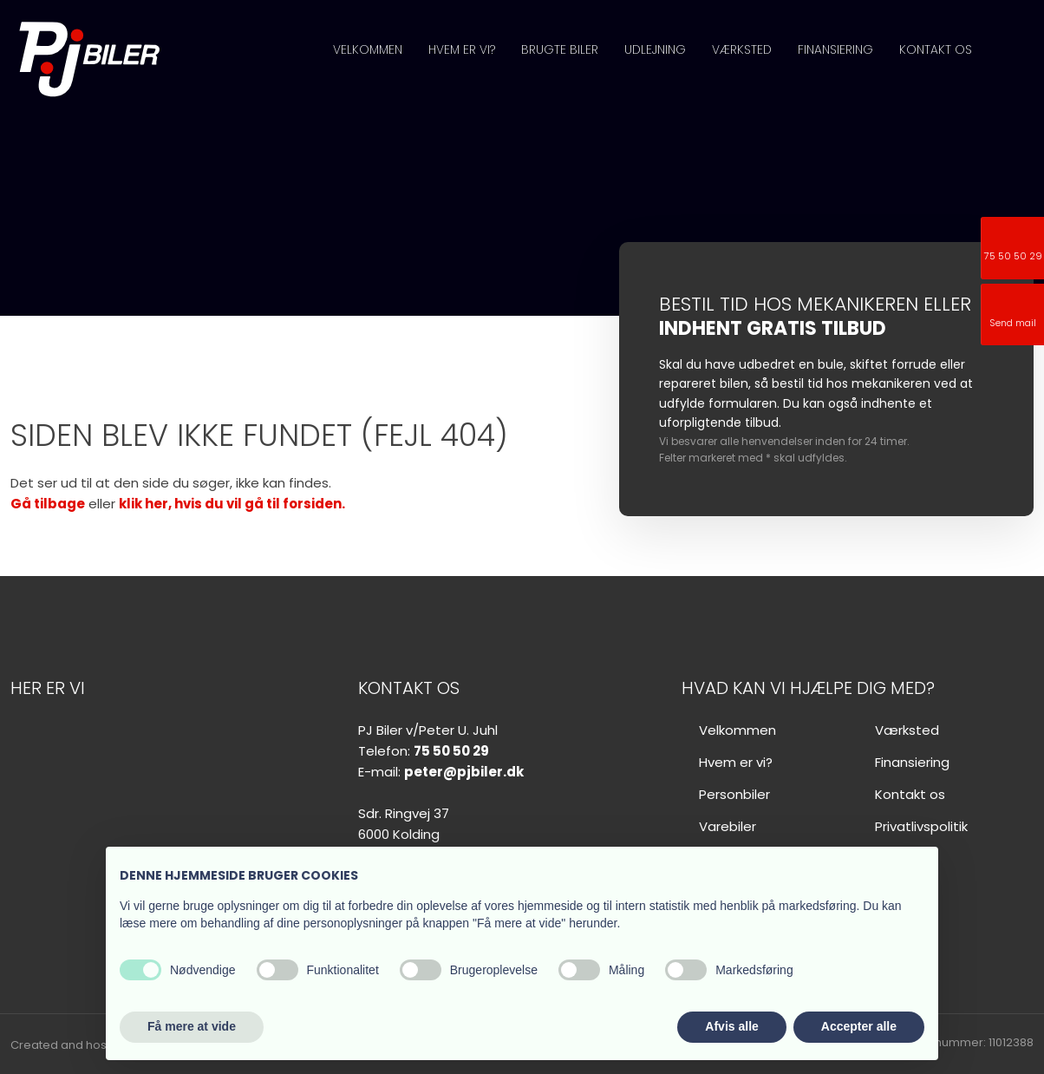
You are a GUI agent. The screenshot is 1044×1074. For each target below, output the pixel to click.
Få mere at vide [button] (191, 1026)
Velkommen (367, 49)
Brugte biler (559, 49)
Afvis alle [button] (731, 1026)
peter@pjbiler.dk (464, 772)
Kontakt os (935, 49)
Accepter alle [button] (859, 1026)
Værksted (742, 49)
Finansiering (835, 49)
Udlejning (655, 49)
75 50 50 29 (451, 751)
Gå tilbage (47, 503)
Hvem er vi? (461, 49)
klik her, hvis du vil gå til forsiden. (232, 503)
